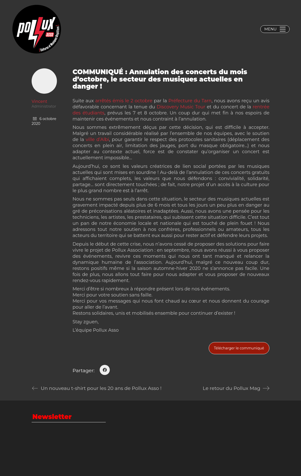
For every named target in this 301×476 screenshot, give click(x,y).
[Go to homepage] (36, 29)
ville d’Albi (97, 139)
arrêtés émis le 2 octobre (124, 101)
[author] (44, 81)
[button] (275, 29)
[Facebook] (105, 370)
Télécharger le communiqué (239, 348)
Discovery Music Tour (181, 107)
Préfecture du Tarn (190, 101)
